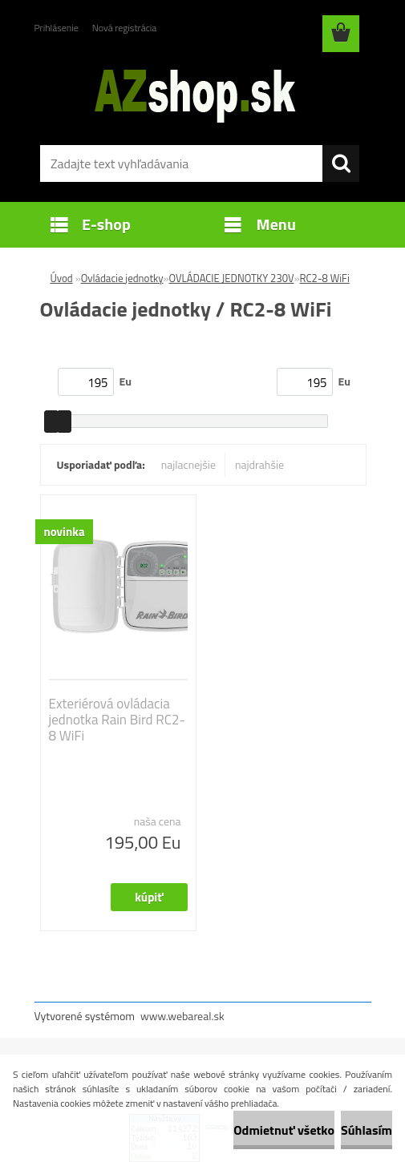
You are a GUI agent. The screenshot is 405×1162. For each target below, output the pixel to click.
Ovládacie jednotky (122, 278)
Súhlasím (366, 1130)
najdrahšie (259, 464)
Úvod (62, 278)
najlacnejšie (188, 464)
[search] (340, 163)
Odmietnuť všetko (283, 1130)
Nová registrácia (124, 27)
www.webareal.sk (182, 1015)
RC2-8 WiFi (325, 278)
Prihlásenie (56, 27)
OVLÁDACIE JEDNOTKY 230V (231, 278)
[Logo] (193, 93)
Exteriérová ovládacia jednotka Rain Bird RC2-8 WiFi (117, 720)
